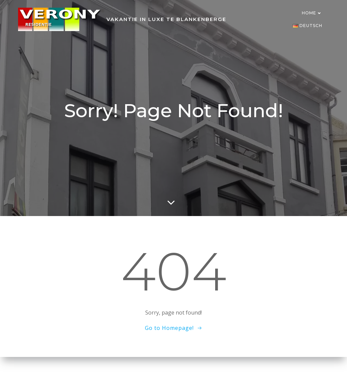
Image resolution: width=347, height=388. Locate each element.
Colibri (264, 373)
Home (312, 12)
